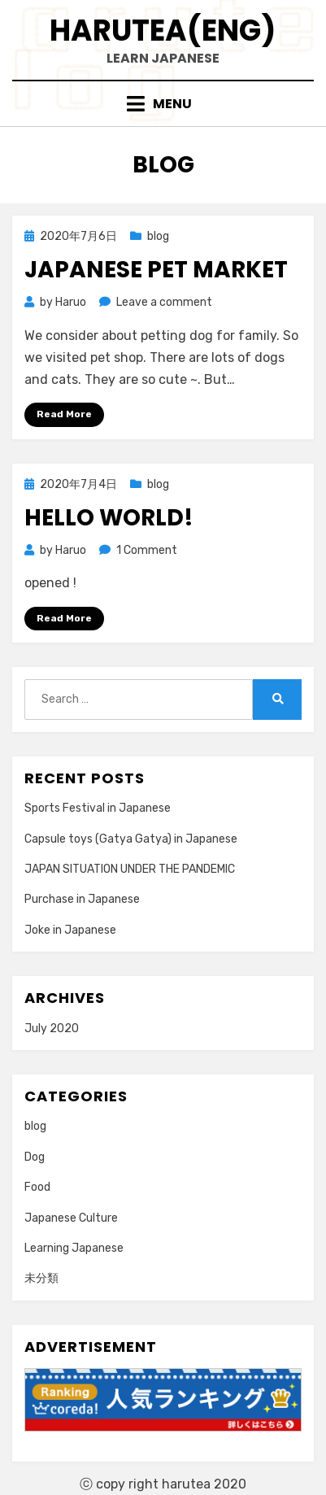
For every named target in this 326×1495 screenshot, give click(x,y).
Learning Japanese (74, 1248)
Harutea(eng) (163, 30)
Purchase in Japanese (82, 899)
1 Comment (146, 550)
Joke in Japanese (70, 930)
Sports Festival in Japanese (97, 808)
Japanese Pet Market (156, 269)
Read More (64, 414)
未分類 (41, 1278)
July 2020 (51, 1028)
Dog (34, 1157)
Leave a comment (164, 302)
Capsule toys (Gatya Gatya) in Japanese (130, 839)
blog (158, 236)
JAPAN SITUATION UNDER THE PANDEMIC (129, 869)
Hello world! (108, 518)
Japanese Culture (71, 1218)
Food (37, 1187)
